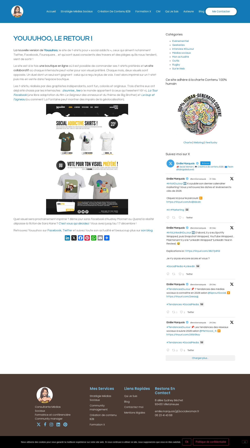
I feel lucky (211, 142)
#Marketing (177, 209)
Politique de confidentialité (211, 442)
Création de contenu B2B (114, 9)
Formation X (143, 9)
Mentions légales (135, 413)
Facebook (54, 230)
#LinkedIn (189, 266)
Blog (51, 14)
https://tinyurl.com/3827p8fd (203, 251)
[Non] (245, 441)
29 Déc (212, 285)
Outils (175, 60)
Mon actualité (180, 56)
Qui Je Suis (171, 9)
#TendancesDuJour (178, 289)
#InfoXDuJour (175, 183)
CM (158, 9)
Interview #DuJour (183, 49)
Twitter (67, 230)
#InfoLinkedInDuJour (179, 232)
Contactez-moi (134, 407)
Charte (187, 142)
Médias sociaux (181, 53)
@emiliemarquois (198, 179)
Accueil (51, 9)
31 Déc (212, 179)
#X (168, 209)
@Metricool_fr (207, 331)
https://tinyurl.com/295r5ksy (183, 334)
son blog (147, 230)
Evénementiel (180, 41)
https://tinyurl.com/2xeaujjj (182, 296)
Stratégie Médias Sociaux (77, 9)
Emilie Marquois (176, 178)
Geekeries (178, 45)
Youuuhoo (51, 50)
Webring (198, 142)
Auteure (188, 9)
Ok (186, 442)
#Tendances (174, 304)
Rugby (176, 64)
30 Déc (212, 228)
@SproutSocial (217, 293)
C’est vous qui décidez (74, 223)
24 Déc (212, 323)
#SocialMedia (175, 266)
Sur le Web (178, 68)
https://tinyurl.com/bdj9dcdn (184, 202)
